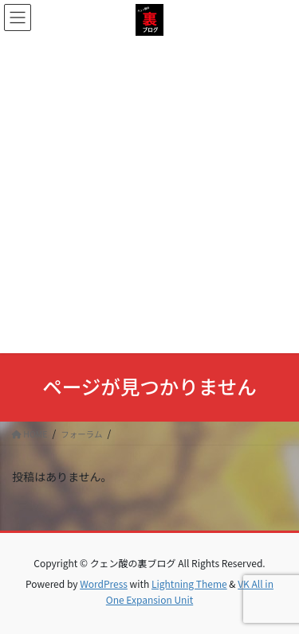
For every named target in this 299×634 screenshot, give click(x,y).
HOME (30, 434)
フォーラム (81, 434)
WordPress (104, 583)
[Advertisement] (149, 193)
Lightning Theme (189, 583)
